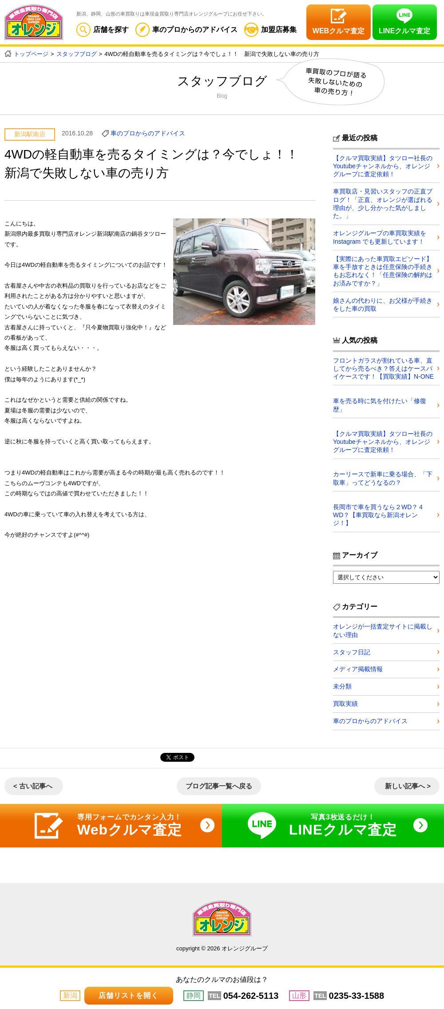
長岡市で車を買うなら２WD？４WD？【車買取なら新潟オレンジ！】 (378, 514)
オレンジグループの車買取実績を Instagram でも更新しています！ (379, 237)
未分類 (342, 686)
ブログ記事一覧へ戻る (219, 786)
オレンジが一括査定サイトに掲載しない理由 (382, 629)
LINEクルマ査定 (404, 31)
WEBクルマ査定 (339, 31)
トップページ (31, 54)
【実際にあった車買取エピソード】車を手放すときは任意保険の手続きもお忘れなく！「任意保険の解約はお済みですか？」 (382, 270)
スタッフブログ (76, 54)
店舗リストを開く (128, 995)
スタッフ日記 (351, 651)
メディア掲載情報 (358, 669)
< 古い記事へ (32, 786)
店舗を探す (102, 29)
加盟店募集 (270, 29)
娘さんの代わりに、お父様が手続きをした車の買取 (382, 304)
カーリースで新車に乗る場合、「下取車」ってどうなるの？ (382, 477)
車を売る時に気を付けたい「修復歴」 (379, 404)
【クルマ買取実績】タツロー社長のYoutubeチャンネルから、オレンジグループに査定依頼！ (382, 166)
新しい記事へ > (408, 786)
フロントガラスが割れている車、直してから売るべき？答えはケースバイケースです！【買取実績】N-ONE (383, 368)
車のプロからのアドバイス (186, 29)
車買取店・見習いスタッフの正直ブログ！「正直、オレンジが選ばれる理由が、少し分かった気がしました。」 (382, 203)
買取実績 (345, 703)
